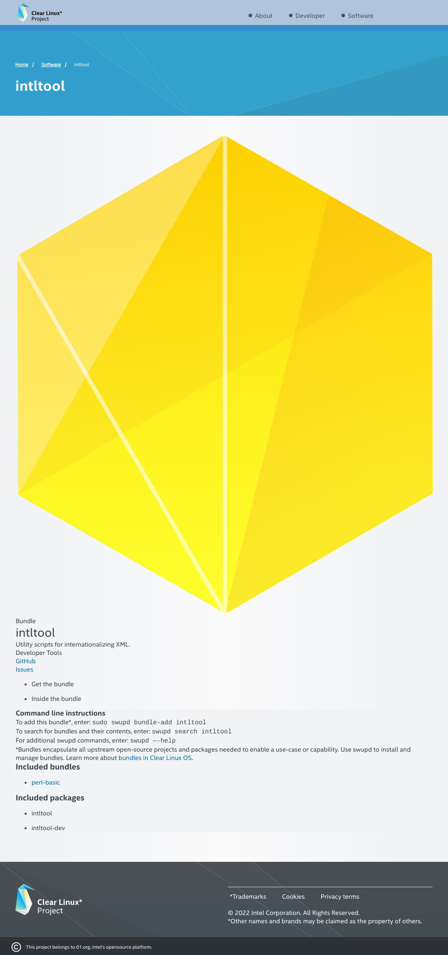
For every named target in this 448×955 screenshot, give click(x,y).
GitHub (25, 661)
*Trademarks (248, 894)
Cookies (293, 894)
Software (361, 15)
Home (22, 64)
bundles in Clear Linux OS (155, 755)
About (263, 15)
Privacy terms (340, 894)
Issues (24, 669)
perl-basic (45, 780)
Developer (310, 15)
